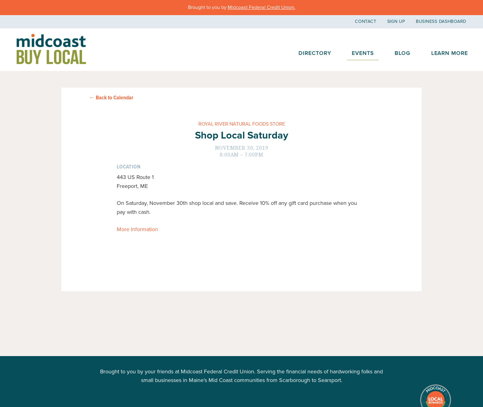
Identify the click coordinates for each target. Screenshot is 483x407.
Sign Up (396, 21)
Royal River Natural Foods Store (241, 124)
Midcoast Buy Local (51, 49)
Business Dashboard (441, 21)
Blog (402, 53)
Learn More (449, 53)
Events (363, 53)
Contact (365, 21)
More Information (137, 229)
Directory (314, 53)
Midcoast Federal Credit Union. (261, 7)
